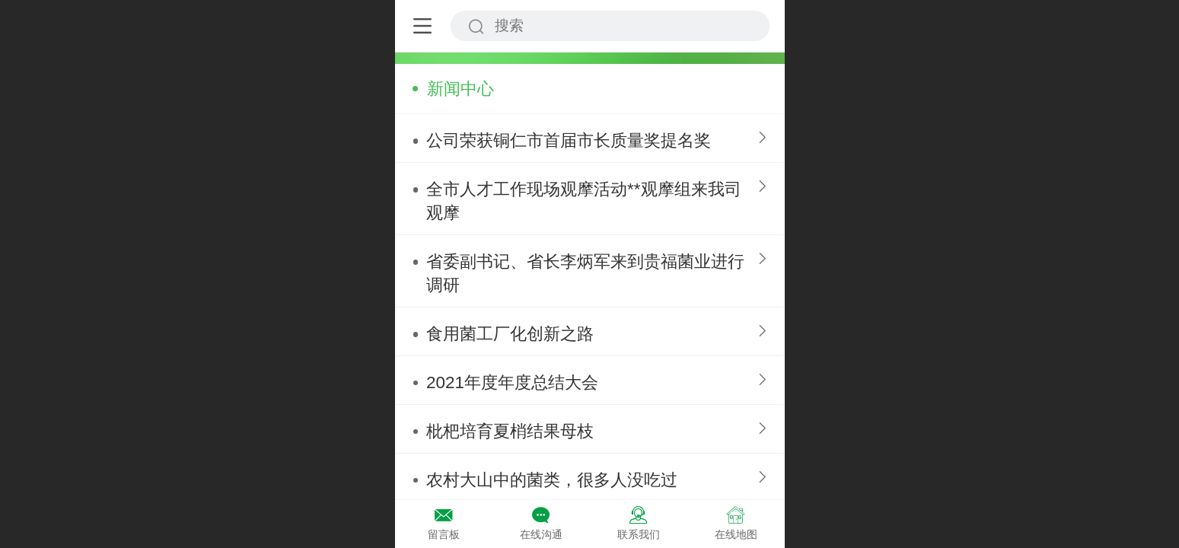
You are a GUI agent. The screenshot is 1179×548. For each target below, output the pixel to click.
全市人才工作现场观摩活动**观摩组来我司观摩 (583, 201)
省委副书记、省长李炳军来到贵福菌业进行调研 (585, 273)
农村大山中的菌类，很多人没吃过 (551, 479)
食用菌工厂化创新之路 (510, 333)
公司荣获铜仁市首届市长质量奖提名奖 (568, 140)
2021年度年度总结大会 (512, 382)
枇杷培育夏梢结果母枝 (510, 431)
